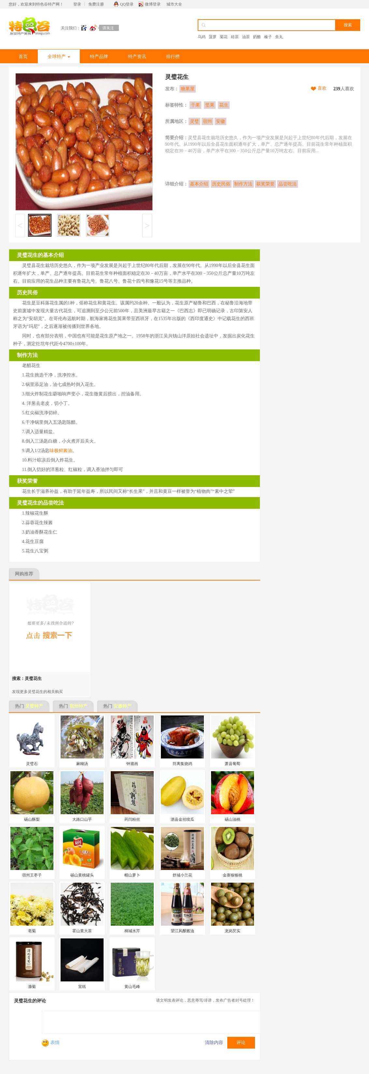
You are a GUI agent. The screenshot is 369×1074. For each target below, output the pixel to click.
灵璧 (194, 121)
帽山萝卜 (132, 875)
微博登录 (153, 4)
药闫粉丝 (132, 819)
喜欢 (322, 88)
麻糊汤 (82, 763)
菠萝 (213, 37)
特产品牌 (99, 56)
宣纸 (82, 986)
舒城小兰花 (182, 875)
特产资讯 (137, 56)
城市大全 (174, 4)
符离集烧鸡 (182, 763)
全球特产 (59, 56)
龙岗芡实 (232, 931)
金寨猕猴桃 (232, 875)
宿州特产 (78, 706)
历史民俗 (221, 184)
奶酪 (257, 37)
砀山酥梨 (32, 819)
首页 (23, 56)
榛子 (268, 37)
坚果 (209, 105)
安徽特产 (122, 706)
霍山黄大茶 (82, 931)
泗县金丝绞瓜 (182, 819)
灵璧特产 (34, 706)
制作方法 (243, 184)
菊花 (224, 37)
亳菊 (32, 931)
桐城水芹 (132, 931)
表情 (51, 1042)
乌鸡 (202, 37)
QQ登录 (127, 4)
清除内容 (214, 1042)
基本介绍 (199, 184)
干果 (195, 105)
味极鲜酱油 (61, 450)
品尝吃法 (287, 184)
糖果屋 (187, 88)
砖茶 (235, 37)
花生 (223, 105)
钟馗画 (132, 763)
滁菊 (32, 986)
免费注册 (96, 4)
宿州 (207, 121)
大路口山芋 (82, 819)
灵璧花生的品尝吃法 (40, 503)
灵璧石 (32, 763)
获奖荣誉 (265, 184)
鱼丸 (279, 37)
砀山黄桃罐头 (82, 875)
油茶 (246, 37)
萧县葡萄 (232, 763)
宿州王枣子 (32, 875)
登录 (77, 4)
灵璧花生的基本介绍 (40, 255)
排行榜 (173, 56)
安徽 (220, 121)
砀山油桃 (232, 819)
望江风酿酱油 (182, 931)
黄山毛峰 (132, 986)
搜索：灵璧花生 (27, 678)
